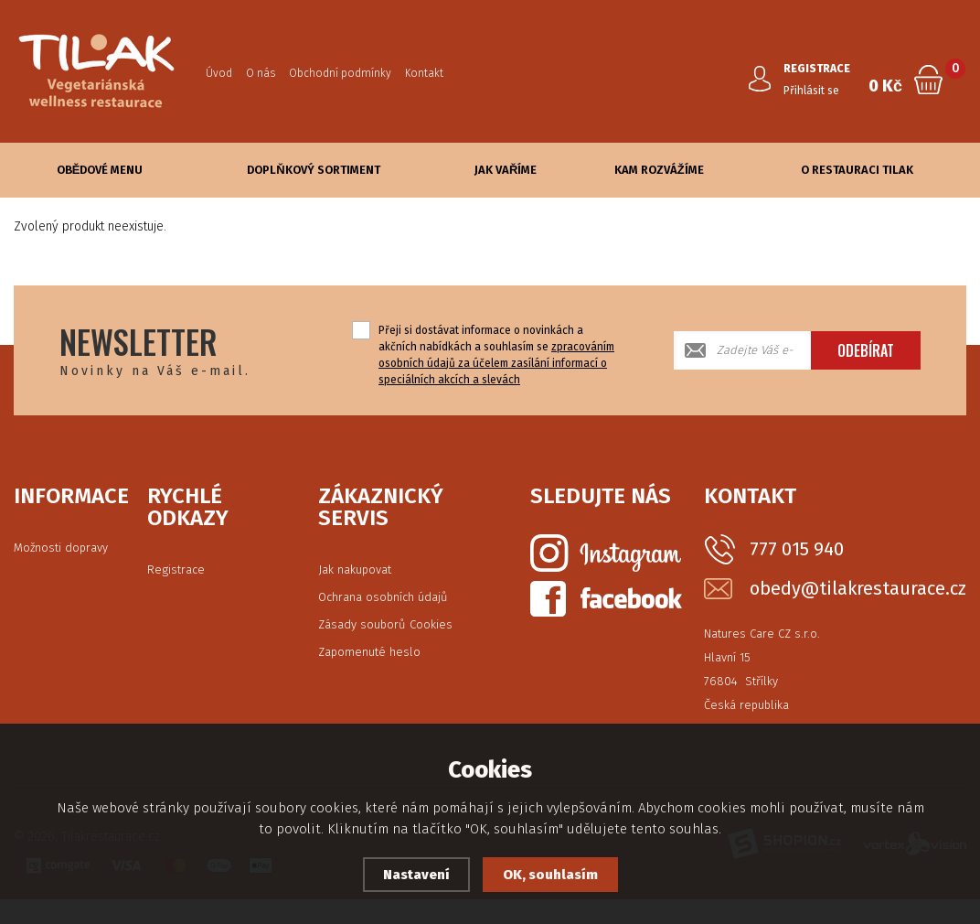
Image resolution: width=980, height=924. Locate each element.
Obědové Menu (100, 170)
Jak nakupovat (354, 569)
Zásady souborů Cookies (385, 624)
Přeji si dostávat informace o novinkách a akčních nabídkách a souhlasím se (496, 355)
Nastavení (416, 874)
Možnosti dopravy (61, 547)
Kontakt (424, 73)
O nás (260, 73)
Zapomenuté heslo (369, 652)
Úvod (219, 73)
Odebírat (865, 350)
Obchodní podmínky (340, 73)
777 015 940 (797, 549)
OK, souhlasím (550, 874)
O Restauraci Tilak (857, 170)
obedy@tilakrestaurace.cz (858, 588)
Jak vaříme (505, 170)
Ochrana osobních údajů (383, 597)
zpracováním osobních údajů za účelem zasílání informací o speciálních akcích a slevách (496, 363)
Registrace (176, 569)
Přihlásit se (811, 90)
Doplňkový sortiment (313, 170)
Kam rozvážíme (659, 170)
